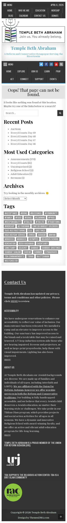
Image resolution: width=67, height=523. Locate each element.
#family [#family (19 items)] (8, 217)
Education (40, 10)
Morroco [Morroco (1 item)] (21, 239)
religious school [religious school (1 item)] (50, 239)
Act (12, 79)
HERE (14, 301)
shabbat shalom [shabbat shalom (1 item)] (13, 252)
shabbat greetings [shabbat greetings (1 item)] (51, 247)
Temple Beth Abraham (33, 48)
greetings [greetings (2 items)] (40, 230)
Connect (24, 79)
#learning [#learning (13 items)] (40, 217)
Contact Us (40, 15)
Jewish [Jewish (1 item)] (31, 235)
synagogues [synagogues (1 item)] (51, 252)
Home (9, 10)
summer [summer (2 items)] (38, 252)
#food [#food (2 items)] (18, 217)
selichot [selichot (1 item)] (23, 247)
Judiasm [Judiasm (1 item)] (42, 235)
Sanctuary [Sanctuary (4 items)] (10, 247)
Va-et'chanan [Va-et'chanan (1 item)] (43, 256)
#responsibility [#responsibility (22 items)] (13, 222)
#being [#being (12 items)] (24, 213)
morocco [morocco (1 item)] (9, 239)
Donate (55, 15)
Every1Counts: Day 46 (23, 144)
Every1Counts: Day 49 (23, 132)
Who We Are (23, 10)
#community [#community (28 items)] (51, 213)
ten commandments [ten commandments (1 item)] (14, 256)
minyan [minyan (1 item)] (52, 235)
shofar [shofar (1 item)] (27, 252)
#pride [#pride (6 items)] (51, 217)
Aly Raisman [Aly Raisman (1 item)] (23, 226)
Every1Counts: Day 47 (23, 140)
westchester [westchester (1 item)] (11, 260)
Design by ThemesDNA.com (33, 518)
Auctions (16, 129)
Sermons (16, 178)
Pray (58, 71)
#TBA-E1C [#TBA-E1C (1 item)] (28, 222)
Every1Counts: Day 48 (23, 136)
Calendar (23, 15)
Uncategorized (19, 166)
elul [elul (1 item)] (30, 230)
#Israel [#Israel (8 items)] (28, 217)
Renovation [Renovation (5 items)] (10, 243)
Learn (47, 71)
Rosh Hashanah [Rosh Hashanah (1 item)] (26, 243)
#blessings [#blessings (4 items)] (36, 213)
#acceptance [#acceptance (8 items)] (11, 213)
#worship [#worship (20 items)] (9, 226)
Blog (10, 15)
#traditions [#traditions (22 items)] (54, 222)
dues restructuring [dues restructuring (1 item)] (15, 230)
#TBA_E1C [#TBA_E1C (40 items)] (40, 222)
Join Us (34, 71)
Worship (55, 10)
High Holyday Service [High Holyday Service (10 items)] (15, 235)
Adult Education (20, 174)
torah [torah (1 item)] (30, 256)
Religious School (20, 170)
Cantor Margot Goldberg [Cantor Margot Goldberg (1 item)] (45, 226)
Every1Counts (19, 163)
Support (39, 79)
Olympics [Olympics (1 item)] (33, 239)
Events (53, 79)
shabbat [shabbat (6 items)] (35, 247)
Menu (9, 5)
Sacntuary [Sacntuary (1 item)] (42, 243)
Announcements (20, 159)
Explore (21, 71)
